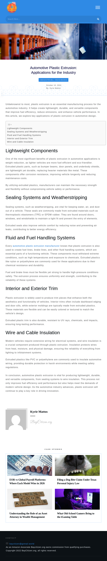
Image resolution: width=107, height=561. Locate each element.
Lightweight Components (19, 128)
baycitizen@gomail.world (21, 544)
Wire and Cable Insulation (20, 142)
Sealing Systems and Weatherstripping (27, 132)
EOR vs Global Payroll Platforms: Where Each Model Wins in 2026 (29, 471)
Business (61, 80)
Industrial (47, 80)
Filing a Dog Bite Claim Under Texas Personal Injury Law (77, 471)
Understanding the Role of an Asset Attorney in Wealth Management (29, 505)
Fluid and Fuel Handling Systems (24, 135)
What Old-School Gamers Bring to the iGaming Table (77, 505)
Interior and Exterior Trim (20, 138)
